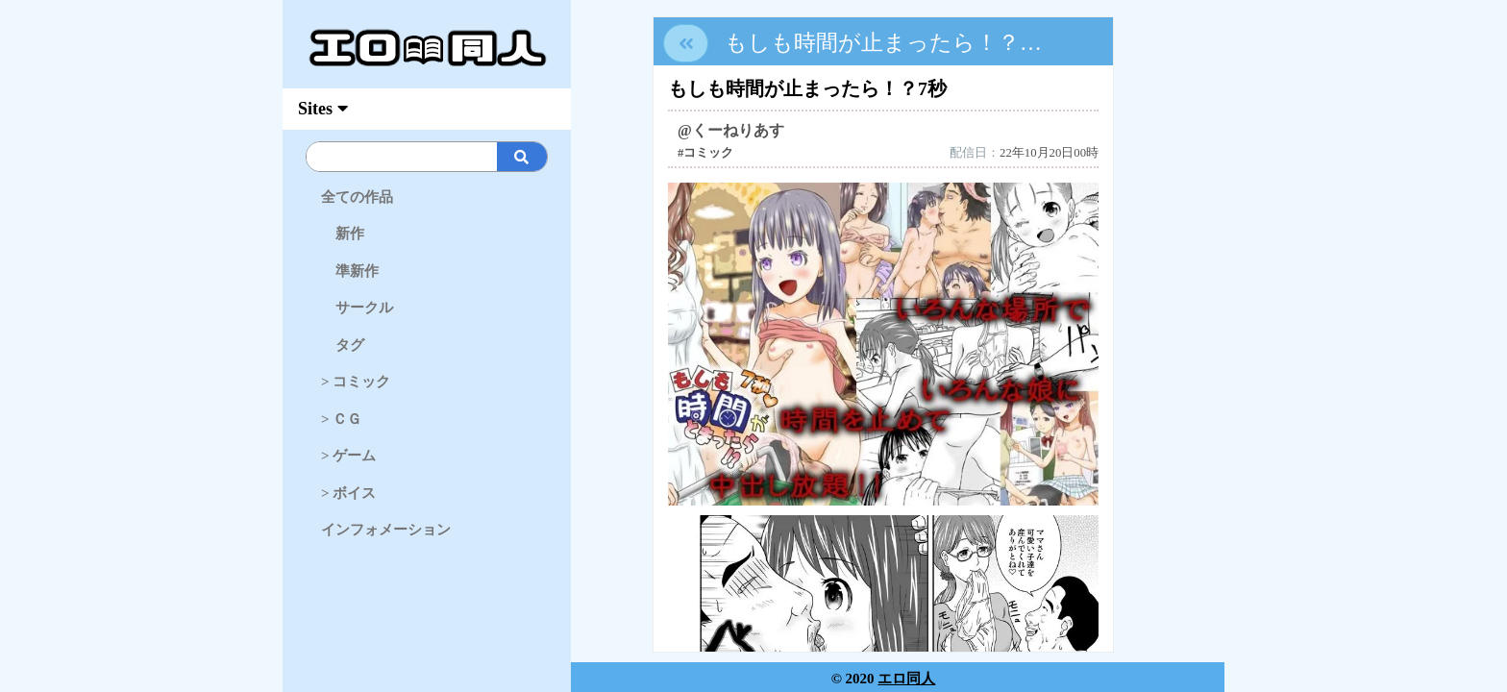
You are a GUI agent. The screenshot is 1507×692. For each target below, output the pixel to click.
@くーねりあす (731, 130)
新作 (342, 233)
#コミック (705, 153)
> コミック (355, 381)
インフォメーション (386, 529)
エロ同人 (906, 678)
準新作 (350, 271)
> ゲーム (348, 455)
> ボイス (348, 493)
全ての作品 (357, 197)
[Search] (459, 156)
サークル (357, 307)
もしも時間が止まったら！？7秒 (888, 43)
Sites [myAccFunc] (323, 108)
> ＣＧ (341, 419)
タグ (342, 345)
